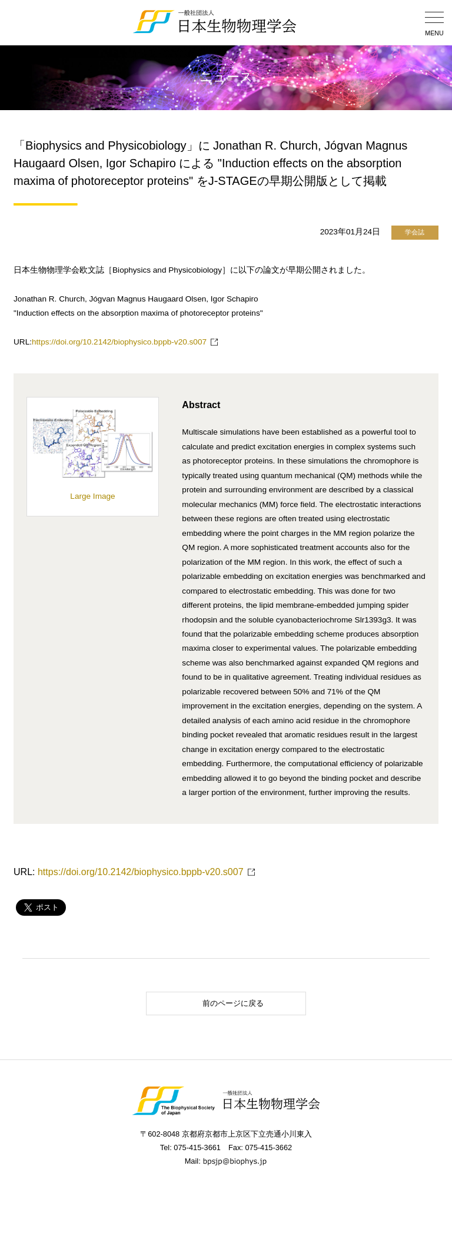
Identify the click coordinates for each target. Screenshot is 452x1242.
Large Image (93, 491)
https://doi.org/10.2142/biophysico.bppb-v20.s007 (119, 341)
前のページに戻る (208, 1003)
